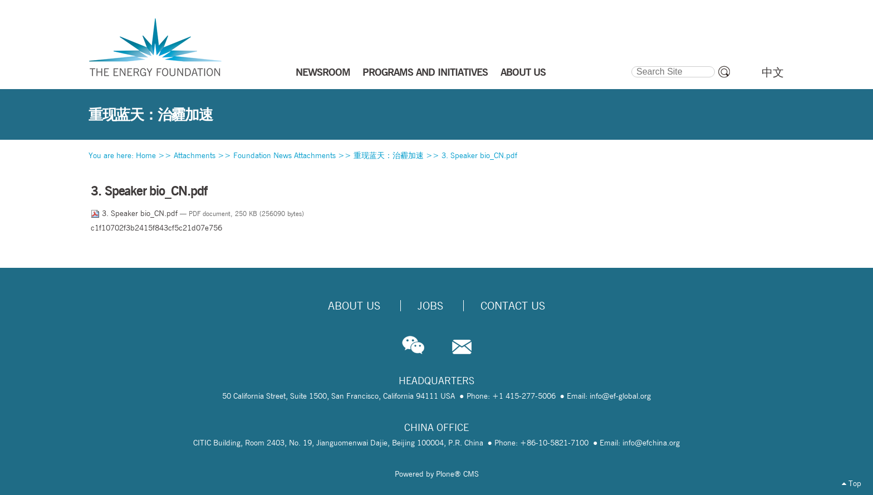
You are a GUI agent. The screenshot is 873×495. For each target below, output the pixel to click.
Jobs (430, 305)
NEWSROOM (323, 72)
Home (146, 155)
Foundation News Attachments (284, 155)
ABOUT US (523, 72)
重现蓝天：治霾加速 (389, 155)
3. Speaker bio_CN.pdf (479, 155)
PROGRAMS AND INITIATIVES (425, 72)
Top (851, 483)
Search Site (630, 64)
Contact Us (512, 305)
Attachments (194, 155)
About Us (354, 305)
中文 (773, 72)
